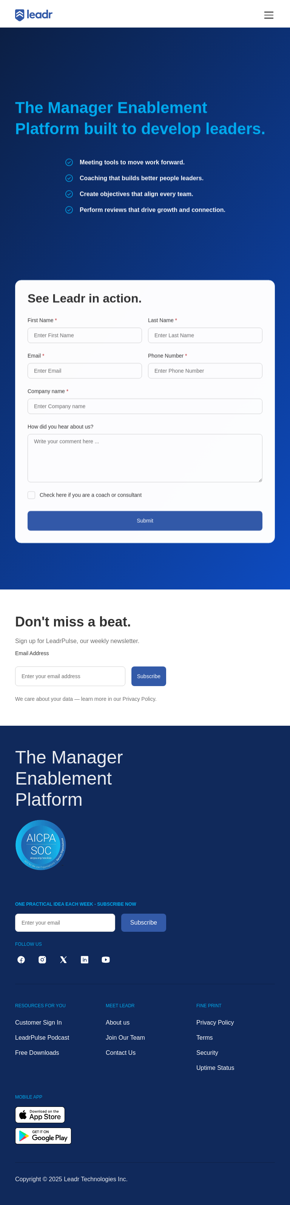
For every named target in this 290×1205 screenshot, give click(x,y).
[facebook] (21, 960)
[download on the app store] (40, 1115)
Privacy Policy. (140, 699)
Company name (48, 398)
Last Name (162, 327)
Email (36, 362)
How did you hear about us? (60, 433)
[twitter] (63, 960)
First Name (42, 327)
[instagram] (42, 960)
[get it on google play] (43, 1136)
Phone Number (167, 362)
